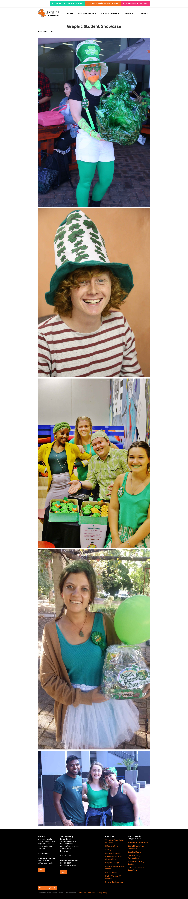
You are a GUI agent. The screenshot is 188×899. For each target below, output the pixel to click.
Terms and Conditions (86, 892)
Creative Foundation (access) (114, 841)
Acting (108, 849)
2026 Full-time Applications (104, 3)
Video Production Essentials (136, 868)
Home (70, 13)
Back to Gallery (46, 31)
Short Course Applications (69, 3)
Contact (143, 13)
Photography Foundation (134, 856)
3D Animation (111, 846)
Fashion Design (112, 853)
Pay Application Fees (136, 3)
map (41, 870)
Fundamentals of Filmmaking (113, 858)
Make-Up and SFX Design (113, 877)
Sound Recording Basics (136, 862)
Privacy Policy (102, 892)
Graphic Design (112, 863)
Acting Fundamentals (138, 842)
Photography (111, 872)
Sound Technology (114, 882)
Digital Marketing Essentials (136, 847)
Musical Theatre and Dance (115, 867)
